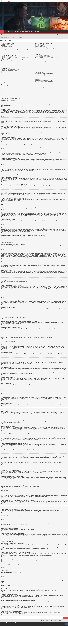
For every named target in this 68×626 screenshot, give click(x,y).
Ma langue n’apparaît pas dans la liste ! (7, 60)
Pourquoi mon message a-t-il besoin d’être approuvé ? (10, 81)
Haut (3, 106)
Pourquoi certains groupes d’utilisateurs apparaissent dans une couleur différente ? (48, 49)
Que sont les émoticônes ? (5, 87)
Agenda (31, 31)
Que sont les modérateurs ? (39, 45)
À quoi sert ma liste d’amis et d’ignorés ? (41, 61)
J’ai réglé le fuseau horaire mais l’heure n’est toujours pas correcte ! (12, 59)
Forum (37, 31)
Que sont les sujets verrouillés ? (6, 93)
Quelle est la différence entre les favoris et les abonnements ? (45, 73)
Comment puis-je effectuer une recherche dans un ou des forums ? (46, 65)
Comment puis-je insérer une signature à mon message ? (10, 71)
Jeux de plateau (24, 31)
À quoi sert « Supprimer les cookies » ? (7, 52)
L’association (7, 31)
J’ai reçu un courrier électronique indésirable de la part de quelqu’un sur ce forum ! (48, 57)
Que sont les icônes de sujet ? (6, 94)
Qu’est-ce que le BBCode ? (5, 85)
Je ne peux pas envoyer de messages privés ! (42, 55)
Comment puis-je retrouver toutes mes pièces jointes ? (44, 81)
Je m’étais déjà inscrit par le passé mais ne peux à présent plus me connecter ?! (14, 49)
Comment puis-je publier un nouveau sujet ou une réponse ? (11, 69)
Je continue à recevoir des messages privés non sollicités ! (44, 56)
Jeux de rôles (15, 31)
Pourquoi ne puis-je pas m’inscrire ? (7, 46)
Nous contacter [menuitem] (45, 620)
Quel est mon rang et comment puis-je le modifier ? (9, 63)
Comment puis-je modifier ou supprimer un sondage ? (10, 74)
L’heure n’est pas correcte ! (5, 58)
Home (2, 31)
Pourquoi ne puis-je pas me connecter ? (7, 48)
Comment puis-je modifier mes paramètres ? (8, 56)
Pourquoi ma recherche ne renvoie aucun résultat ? (43, 66)
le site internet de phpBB (23, 208)
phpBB (6, 622)
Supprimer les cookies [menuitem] (54, 620)
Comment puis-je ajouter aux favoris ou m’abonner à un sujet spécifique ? (47, 74)
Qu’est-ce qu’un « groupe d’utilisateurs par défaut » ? (43, 50)
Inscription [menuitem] (60, 34)
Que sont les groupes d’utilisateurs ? (41, 46)
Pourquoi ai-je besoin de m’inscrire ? (7, 44)
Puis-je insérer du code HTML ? (6, 86)
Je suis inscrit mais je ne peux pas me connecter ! (9, 47)
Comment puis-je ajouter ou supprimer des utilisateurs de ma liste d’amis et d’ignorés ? (49, 62)
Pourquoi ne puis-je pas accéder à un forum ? (8, 75)
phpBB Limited (30, 589)
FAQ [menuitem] (2, 34)
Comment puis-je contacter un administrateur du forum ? (44, 88)
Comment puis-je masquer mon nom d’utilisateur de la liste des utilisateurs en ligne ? (15, 57)
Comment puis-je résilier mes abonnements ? (42, 76)
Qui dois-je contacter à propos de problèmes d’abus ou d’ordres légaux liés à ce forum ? (49, 87)
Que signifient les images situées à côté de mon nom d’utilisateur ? (12, 61)
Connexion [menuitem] (65, 34)
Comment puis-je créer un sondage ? (7, 72)
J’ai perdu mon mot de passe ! (6, 50)
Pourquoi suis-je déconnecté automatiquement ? (9, 51)
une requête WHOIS (37, 602)
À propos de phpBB (47, 590)
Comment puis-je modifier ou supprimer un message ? (10, 70)
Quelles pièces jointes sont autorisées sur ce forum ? (43, 80)
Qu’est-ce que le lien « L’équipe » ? (40, 51)
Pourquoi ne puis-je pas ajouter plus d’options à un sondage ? (11, 73)
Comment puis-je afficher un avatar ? (7, 62)
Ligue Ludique (2, 623)
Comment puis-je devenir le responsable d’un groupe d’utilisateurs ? (46, 48)
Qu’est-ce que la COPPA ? (5, 45)
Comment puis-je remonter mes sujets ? (7, 82)
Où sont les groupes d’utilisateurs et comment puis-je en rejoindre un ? (46, 47)
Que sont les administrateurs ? (40, 44)
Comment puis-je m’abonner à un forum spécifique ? (43, 75)
